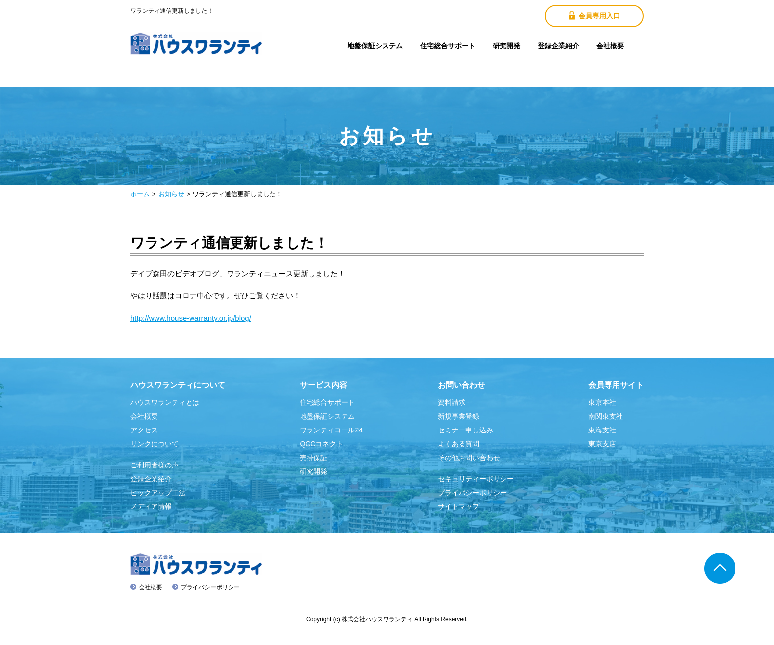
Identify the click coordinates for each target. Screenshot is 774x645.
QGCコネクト (321, 444)
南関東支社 (605, 416)
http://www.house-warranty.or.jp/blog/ (190, 318)
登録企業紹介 (558, 46)
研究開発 (506, 46)
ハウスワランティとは (164, 402)
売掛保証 (313, 458)
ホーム (140, 194)
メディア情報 (151, 506)
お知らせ (171, 194)
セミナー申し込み (465, 430)
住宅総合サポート (447, 46)
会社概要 (610, 46)
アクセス (144, 430)
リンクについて (154, 444)
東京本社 (602, 402)
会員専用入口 (594, 15)
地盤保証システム (375, 46)
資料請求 (451, 402)
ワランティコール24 (331, 430)
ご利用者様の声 (154, 465)
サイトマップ (458, 506)
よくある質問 (458, 444)
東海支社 (602, 430)
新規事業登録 (458, 416)
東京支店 (602, 444)
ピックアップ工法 (158, 493)
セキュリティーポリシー (476, 479)
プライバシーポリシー (472, 493)
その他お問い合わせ (469, 458)
